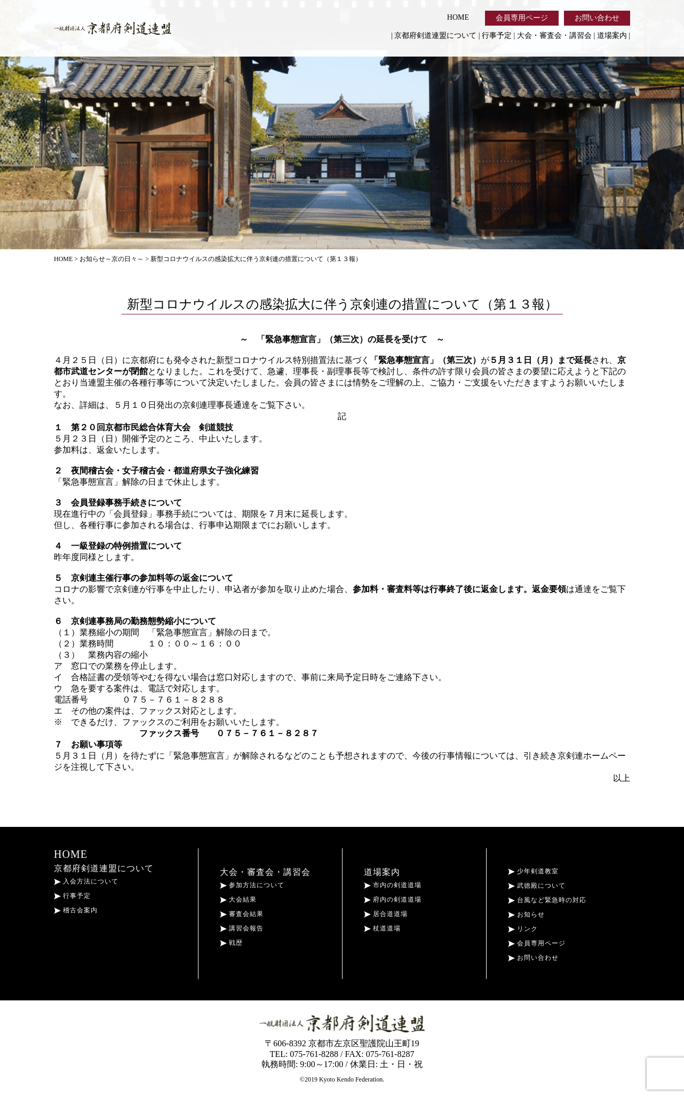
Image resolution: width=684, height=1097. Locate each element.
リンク (523, 929)
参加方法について (252, 885)
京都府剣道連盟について (435, 35)
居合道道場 (386, 914)
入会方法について (86, 881)
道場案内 (612, 35)
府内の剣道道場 (392, 899)
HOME (458, 17)
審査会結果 (242, 914)
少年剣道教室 (533, 871)
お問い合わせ (597, 18)
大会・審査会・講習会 (554, 35)
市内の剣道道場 (392, 885)
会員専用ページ (522, 18)
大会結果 (238, 899)
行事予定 (497, 35)
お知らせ (526, 914)
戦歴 (231, 942)
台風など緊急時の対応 (547, 900)
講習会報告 (242, 928)
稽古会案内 (76, 910)
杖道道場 (382, 928)
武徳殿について (537, 885)
